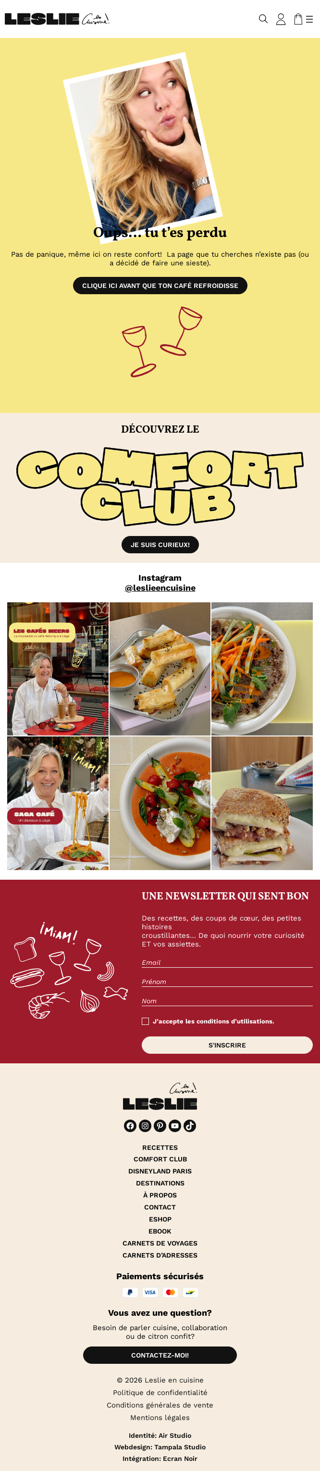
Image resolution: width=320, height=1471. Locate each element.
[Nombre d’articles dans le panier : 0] (296, 19)
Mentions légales (160, 1417)
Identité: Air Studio (160, 1435)
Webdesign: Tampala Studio (160, 1447)
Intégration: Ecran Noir (160, 1458)
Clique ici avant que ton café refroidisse (160, 285)
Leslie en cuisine (174, 1380)
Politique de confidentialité (160, 1392)
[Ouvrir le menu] (309, 19)
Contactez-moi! (160, 1355)
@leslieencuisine (160, 588)
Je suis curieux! (160, 545)
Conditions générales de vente (160, 1405)
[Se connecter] (281, 19)
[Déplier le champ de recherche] (263, 19)
